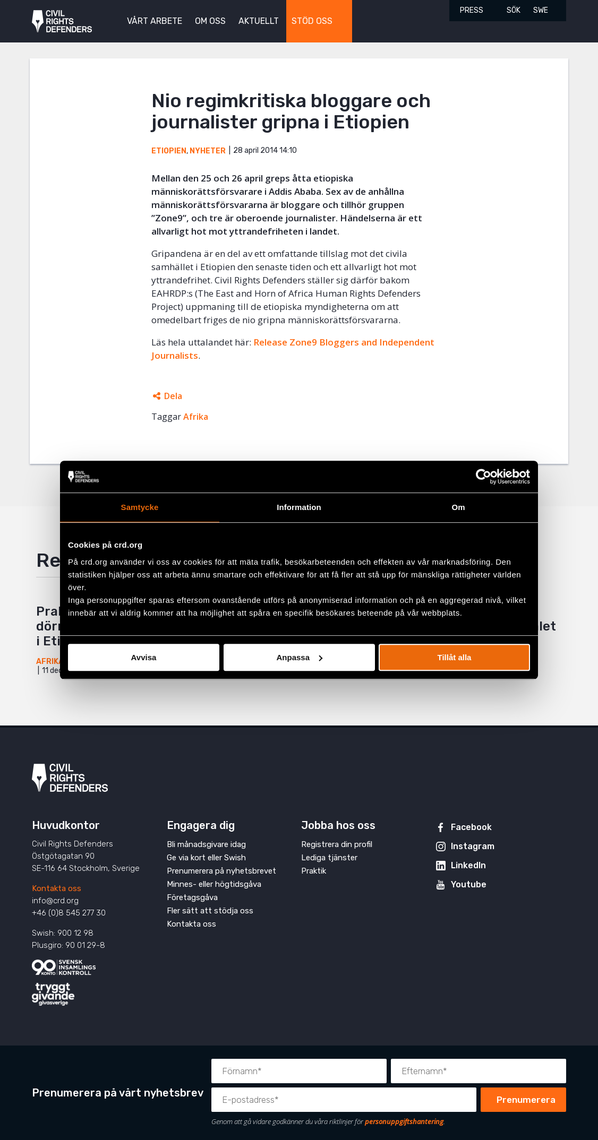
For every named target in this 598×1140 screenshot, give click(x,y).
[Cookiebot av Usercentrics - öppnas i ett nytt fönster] (483, 477)
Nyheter (208, 151)
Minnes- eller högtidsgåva (214, 884)
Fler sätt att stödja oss (210, 911)
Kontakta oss (56, 888)
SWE (540, 10)
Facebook (471, 827)
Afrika (195, 416)
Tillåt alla (455, 657)
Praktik (313, 871)
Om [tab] (458, 507)
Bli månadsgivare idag (206, 844)
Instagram (472, 846)
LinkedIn (468, 865)
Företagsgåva (192, 897)
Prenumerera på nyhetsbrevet (221, 871)
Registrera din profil (336, 844)
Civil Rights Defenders (62, 21)
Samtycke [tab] (140, 507)
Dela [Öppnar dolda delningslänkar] (173, 396)
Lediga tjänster (329, 857)
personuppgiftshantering (404, 1121)
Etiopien (168, 151)
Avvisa (144, 657)
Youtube (468, 884)
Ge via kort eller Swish (206, 857)
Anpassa (299, 657)
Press (471, 10)
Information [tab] (299, 507)
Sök (513, 10)
